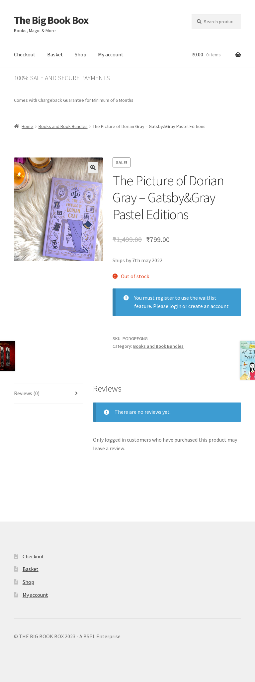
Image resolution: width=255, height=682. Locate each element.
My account (111, 54)
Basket (55, 54)
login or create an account (199, 306)
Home (27, 126)
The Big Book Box (51, 20)
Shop (80, 54)
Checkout (25, 54)
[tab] (48, 393)
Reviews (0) (27, 393)
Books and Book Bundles (63, 126)
